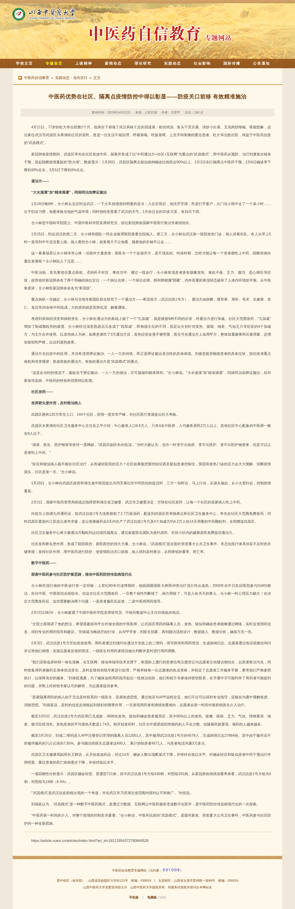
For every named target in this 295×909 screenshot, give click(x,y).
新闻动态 (113, 63)
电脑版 (152, 897)
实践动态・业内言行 (71, 78)
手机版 (134, 897)
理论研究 (143, 63)
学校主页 (24, 63)
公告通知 (261, 63)
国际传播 (231, 63)
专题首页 (54, 63)
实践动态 (172, 63)
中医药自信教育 (36, 78)
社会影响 (202, 63)
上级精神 (83, 63)
